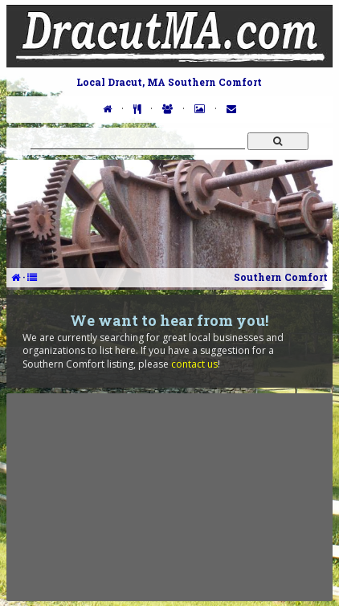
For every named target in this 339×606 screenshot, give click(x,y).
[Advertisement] (169, 497)
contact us (194, 364)
